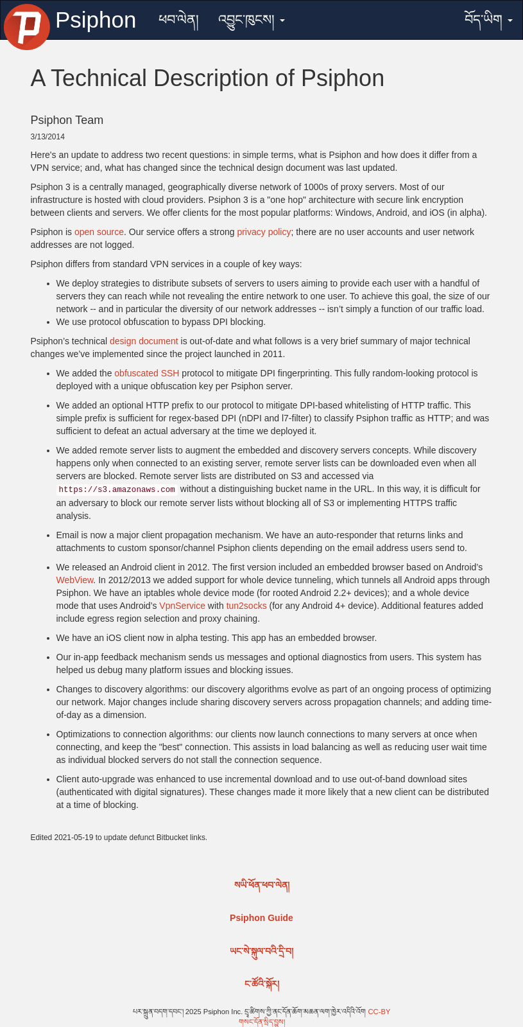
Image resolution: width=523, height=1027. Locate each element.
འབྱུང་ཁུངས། (251, 19)
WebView (75, 580)
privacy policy (264, 232)
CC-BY (379, 1011)
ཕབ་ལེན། (179, 19)
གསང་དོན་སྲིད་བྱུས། (262, 1022)
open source (99, 232)
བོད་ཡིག (489, 19)
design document (144, 341)
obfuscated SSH (146, 373)
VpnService (182, 606)
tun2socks (247, 606)
